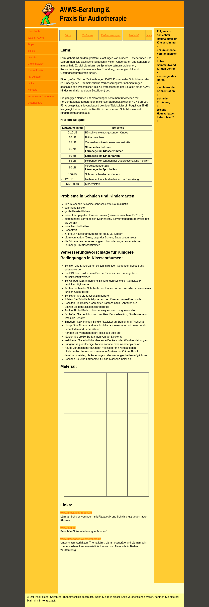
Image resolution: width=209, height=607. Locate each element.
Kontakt (32, 89)
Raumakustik (35, 70)
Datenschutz (35, 102)
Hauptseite (34, 31)
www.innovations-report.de (76, 512)
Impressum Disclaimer (41, 96)
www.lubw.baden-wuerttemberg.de (80, 539)
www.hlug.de (68, 527)
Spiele (31, 50)
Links (31, 83)
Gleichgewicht (36, 63)
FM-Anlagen (35, 76)
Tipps (31, 44)
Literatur (32, 57)
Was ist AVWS (36, 37)
